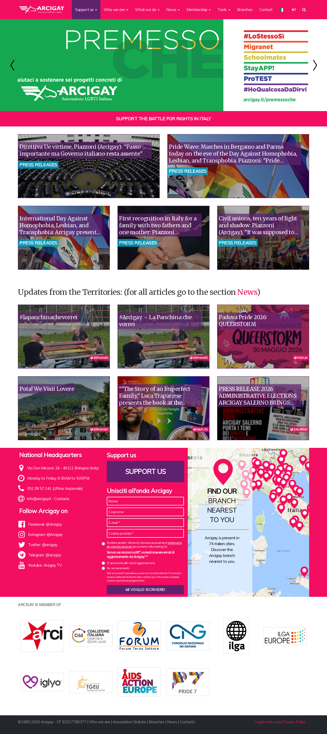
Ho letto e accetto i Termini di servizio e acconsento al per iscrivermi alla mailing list (144, 544)
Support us (145, 471)
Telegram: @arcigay (44, 555)
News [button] (173, 9)
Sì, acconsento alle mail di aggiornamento (131, 563)
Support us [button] (86, 9)
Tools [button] (223, 9)
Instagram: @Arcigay (45, 534)
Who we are (99, 721)
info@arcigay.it (39, 498)
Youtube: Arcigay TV (45, 565)
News (247, 292)
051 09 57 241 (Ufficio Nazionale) (55, 488)
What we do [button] (147, 9)
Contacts (61, 498)
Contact (266, 9)
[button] (294, 9)
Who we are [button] (116, 9)
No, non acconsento (118, 568)
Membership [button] (198, 9)
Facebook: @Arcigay (45, 524)
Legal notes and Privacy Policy (280, 721)
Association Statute (129, 721)
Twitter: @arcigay (42, 544)
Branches (245, 9)
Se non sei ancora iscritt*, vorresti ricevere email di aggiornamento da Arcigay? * (140, 554)
